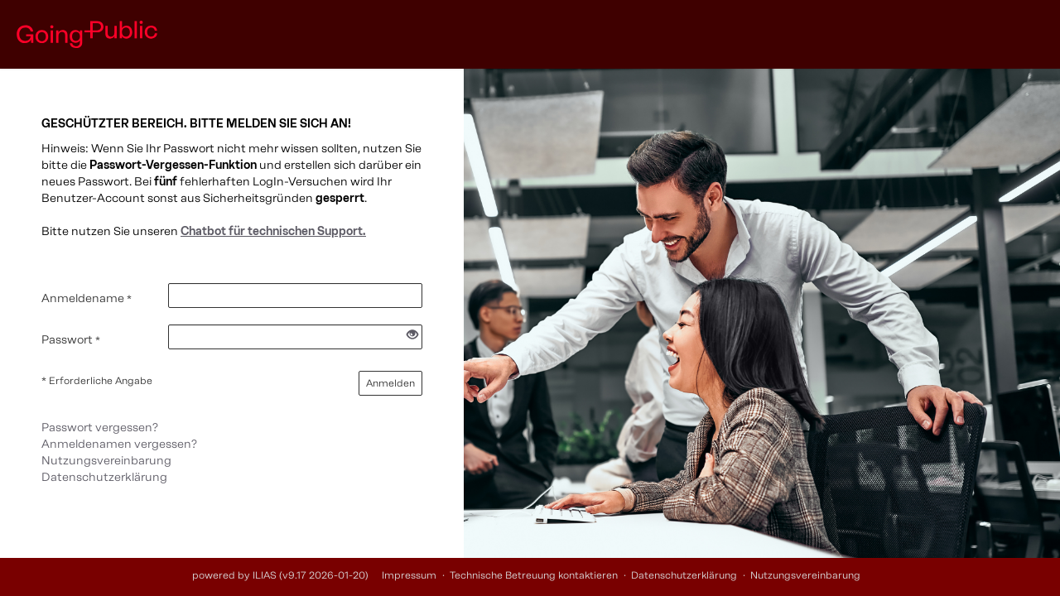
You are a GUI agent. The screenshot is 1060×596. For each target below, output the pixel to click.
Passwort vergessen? (99, 428)
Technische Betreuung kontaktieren (534, 575)
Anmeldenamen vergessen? (119, 444)
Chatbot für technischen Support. (273, 231)
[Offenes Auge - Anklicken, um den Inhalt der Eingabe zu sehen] (412, 336)
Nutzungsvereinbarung (106, 461)
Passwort (70, 340)
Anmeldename (86, 298)
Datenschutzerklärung (104, 477)
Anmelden (390, 383)
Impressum (409, 575)
